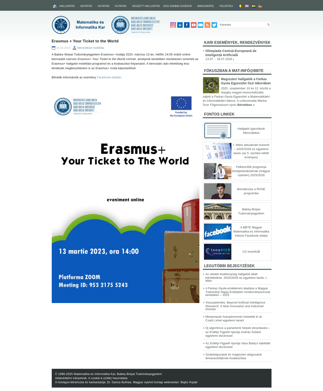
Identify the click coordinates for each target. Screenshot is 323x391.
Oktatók (86, 6)
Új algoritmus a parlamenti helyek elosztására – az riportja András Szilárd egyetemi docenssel (238, 331)
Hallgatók (67, 6)
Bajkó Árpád (189, 382)
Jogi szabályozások (177, 6)
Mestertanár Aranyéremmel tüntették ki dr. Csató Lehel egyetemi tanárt (234, 318)
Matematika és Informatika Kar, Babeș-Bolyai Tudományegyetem (118, 374)
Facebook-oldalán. (109, 77)
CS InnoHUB (251, 251)
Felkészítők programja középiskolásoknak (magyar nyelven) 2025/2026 (251, 171)
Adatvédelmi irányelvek (71, 378)
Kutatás (121, 6)
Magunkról (206, 6)
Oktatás (103, 6)
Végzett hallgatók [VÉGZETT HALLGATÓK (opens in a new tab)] (146, 6)
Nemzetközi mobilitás (90, 47)
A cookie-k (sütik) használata (108, 378)
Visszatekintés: (235, 306)
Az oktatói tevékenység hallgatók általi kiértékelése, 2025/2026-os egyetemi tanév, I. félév (236, 277)
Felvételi (226, 6)
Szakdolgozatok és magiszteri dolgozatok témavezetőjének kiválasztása (234, 356)
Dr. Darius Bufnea (119, 382)
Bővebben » (246, 105)
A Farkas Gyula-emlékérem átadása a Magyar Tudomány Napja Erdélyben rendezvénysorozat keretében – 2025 (238, 292)
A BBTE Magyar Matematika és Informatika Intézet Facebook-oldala (251, 231)
